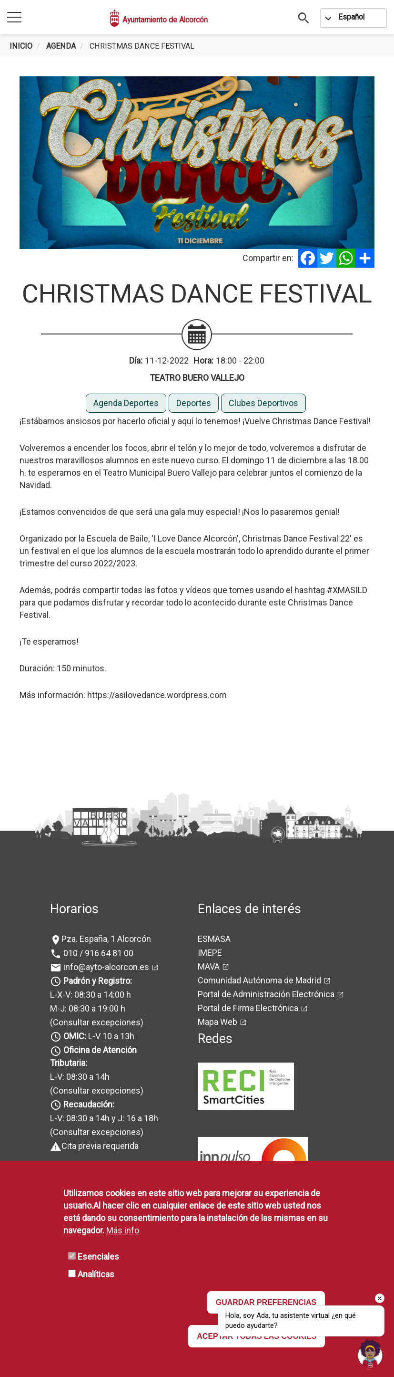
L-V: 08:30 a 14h (80, 1077)
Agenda (61, 46)
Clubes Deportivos (263, 403)
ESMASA (214, 939)
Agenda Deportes (126, 403)
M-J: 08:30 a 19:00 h (87, 1008)
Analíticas (96, 1274)
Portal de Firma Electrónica (248, 1008)
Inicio (21, 46)
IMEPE (210, 953)
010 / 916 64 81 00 (97, 953)
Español (351, 16)
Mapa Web (217, 1022)
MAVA (209, 966)
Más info (122, 1230)
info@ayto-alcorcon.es (105, 967)
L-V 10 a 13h (97, 1036)
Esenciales (98, 1257)
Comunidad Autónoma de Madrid (259, 980)
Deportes (193, 403)
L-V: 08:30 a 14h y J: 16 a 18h (104, 1118)
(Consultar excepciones (95, 1022)
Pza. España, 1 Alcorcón (106, 939)
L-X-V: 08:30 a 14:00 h (90, 995)
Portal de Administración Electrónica (266, 994)
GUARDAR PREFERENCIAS (266, 1302)
